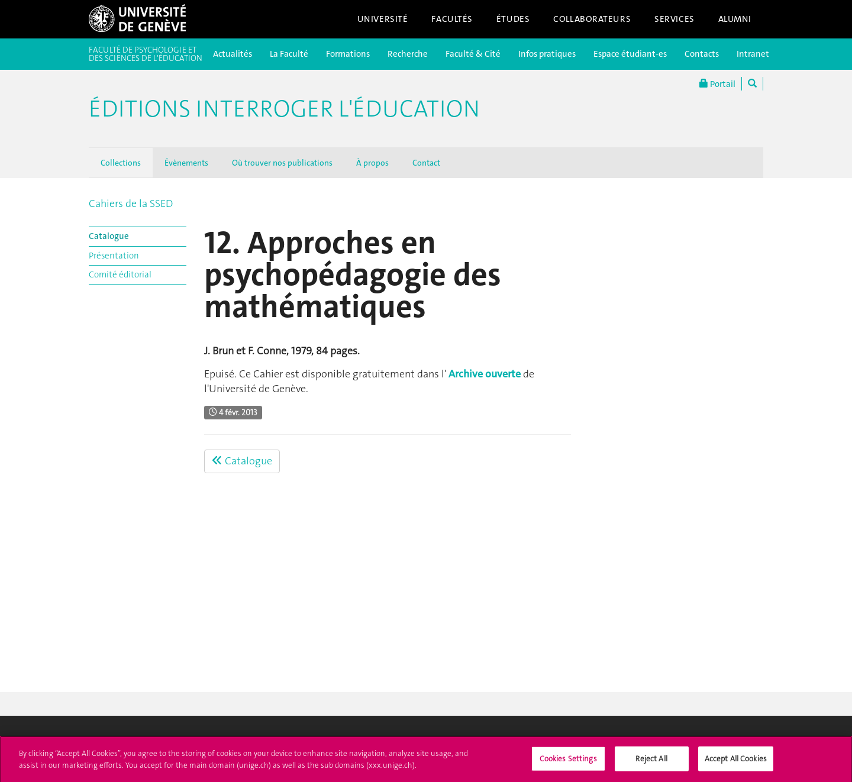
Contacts (702, 54)
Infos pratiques (547, 54)
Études (513, 19)
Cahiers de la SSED (131, 203)
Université (382, 19)
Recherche (408, 54)
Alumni (734, 19)
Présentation (114, 255)
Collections (121, 162)
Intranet (753, 54)
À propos (372, 162)
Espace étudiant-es (630, 54)
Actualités (232, 54)
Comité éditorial (120, 274)
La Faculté (289, 54)
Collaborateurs (592, 19)
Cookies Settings (568, 762)
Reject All (651, 762)
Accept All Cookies (736, 762)
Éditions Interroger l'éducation (284, 109)
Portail (717, 83)
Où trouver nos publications (282, 162)
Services (674, 19)
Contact (426, 162)
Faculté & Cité (473, 54)
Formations (348, 54)
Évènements (186, 162)
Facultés (452, 19)
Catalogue (109, 236)
